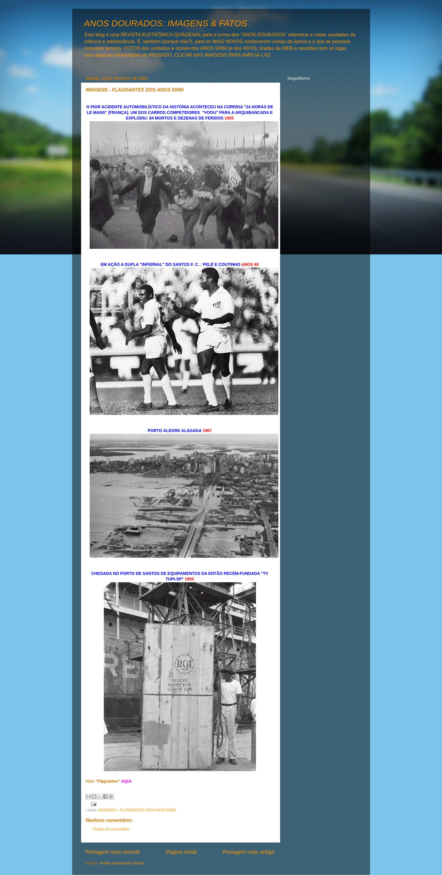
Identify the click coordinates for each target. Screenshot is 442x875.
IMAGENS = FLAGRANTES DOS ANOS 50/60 (137, 810)
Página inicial (181, 852)
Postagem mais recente (113, 852)
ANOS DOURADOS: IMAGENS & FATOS (165, 23)
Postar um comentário (111, 829)
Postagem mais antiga (248, 852)
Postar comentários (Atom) (122, 863)
